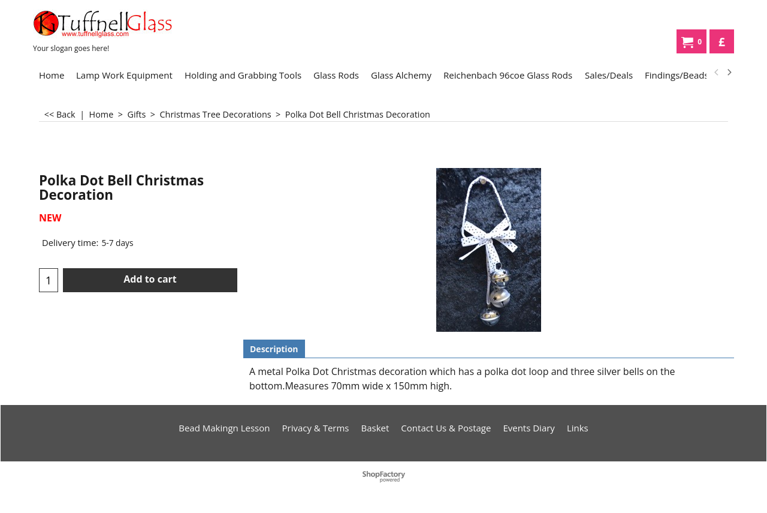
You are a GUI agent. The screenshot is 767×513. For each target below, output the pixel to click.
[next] (728, 72)
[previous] (716, 72)
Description (274, 349)
